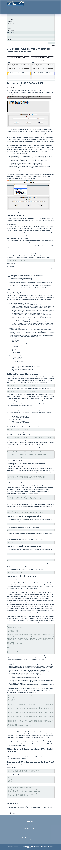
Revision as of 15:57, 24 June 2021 (15, 56)
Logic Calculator (11, 30)
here (44, 754)
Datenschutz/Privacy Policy (33, 828)
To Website (24, 828)
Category (9, 812)
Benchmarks (10, 26)
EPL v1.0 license (31, 839)
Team (9, 13)
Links (49, 9)
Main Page (10, 17)
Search (52, 42)
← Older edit (18, 58)
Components (12, 9)
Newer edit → (42, 60)
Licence (9, 28)
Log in (9, 39)
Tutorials (10, 21)
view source (26, 56)
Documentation (25, 9)
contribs (23, 57)
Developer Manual (12, 23)
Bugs (43, 9)
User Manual (10, 19)
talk (20, 57)
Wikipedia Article (10, 87)
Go (49, 42)
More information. (39, 839)
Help (53, 45)
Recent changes (11, 34)
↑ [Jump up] (9, 806)
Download (36, 9)
